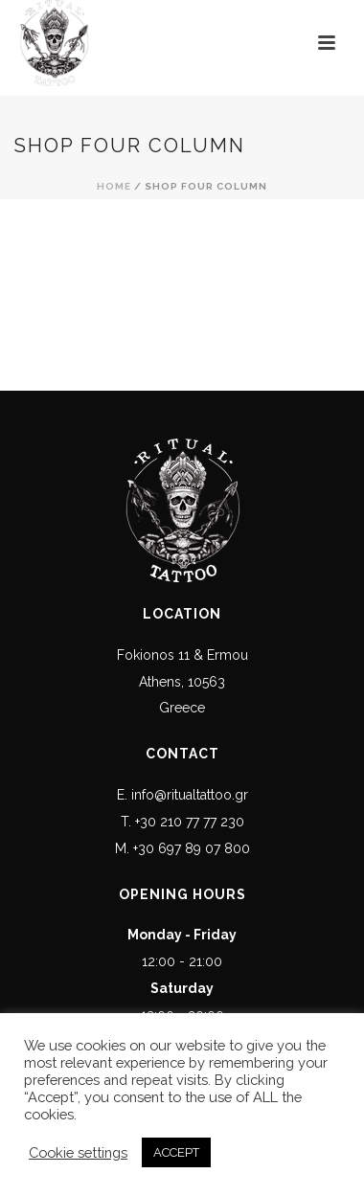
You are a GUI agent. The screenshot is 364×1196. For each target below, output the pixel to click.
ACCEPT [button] (176, 1152)
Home (114, 186)
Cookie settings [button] (78, 1152)
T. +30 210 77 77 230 (182, 821)
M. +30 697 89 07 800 (182, 848)
